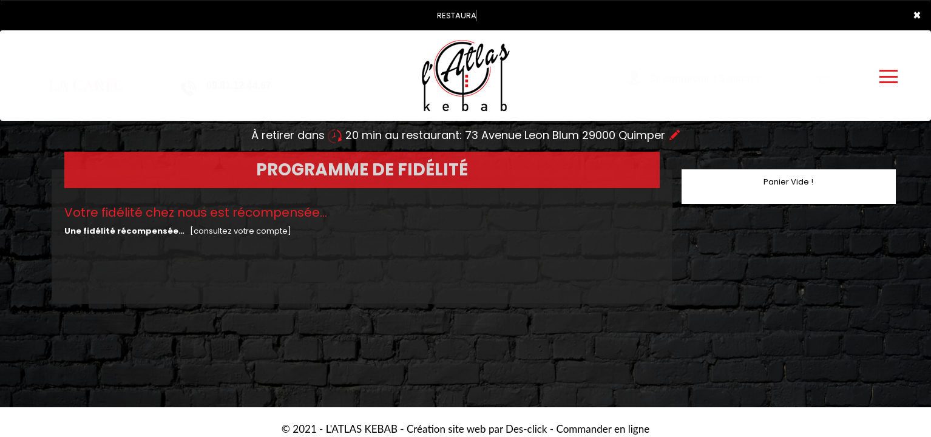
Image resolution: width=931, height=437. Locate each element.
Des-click (526, 428)
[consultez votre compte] (240, 231)
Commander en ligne (603, 428)
